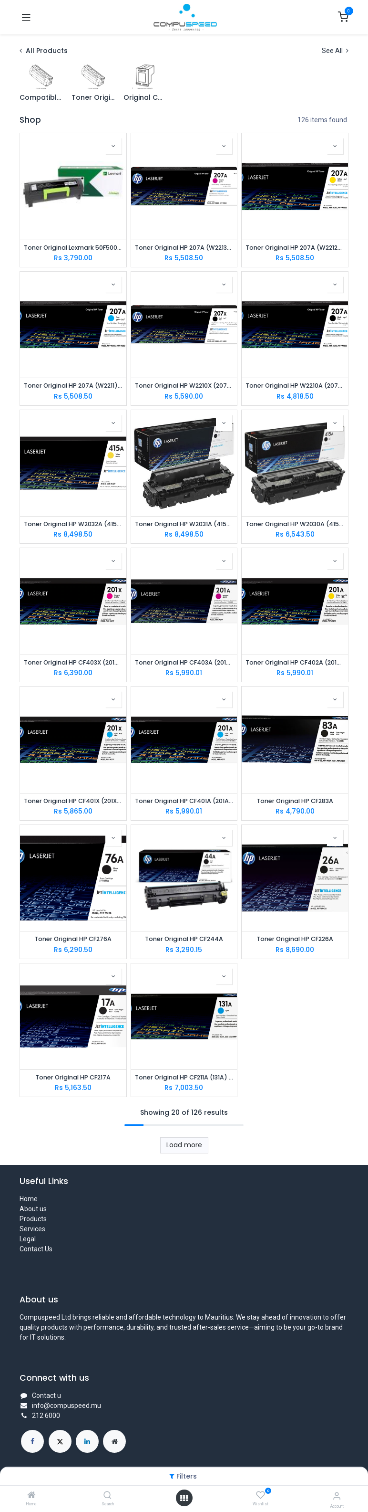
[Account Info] (336, 1496)
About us (33, 1209)
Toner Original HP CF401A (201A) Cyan (184, 800)
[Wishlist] (260, 1495)
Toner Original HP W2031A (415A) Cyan (184, 524)
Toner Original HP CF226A (294, 938)
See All (335, 50)
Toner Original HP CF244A (184, 938)
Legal (28, 1239)
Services (32, 1229)
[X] (60, 1441)
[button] (113, 146)
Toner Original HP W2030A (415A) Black (294, 524)
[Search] (107, 1496)
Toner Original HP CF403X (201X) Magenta (73, 662)
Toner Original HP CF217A (73, 1077)
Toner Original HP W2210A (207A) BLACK (294, 385)
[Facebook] (32, 1441)
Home (29, 1199)
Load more (184, 1145)
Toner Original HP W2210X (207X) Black (184, 385)
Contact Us (36, 1249)
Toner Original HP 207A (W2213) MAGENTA (184, 247)
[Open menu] (184, 1498)
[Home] (31, 1496)
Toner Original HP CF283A (294, 800)
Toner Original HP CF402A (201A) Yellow (294, 662)
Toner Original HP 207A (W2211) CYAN (73, 385)
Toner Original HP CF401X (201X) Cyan (73, 800)
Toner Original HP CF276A (73, 938)
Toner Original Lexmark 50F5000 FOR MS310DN (73, 247)
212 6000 (46, 1415)
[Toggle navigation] (26, 17)
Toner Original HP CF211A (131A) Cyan (184, 1077)
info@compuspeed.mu (66, 1405)
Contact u (46, 1395)
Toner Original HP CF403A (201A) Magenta (184, 662)
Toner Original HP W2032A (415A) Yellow (73, 524)
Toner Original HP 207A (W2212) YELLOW (294, 247)
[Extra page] (114, 1441)
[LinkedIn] (87, 1441)
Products (33, 1219)
